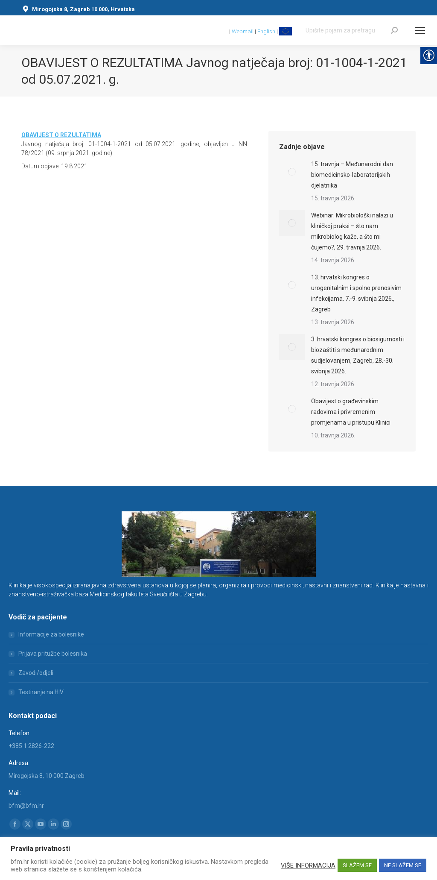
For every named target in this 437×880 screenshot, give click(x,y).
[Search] (351, 30)
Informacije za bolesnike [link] (51, 634)
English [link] (266, 31)
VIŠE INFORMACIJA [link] (308, 865)
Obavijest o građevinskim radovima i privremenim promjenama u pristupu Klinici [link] (350, 412)
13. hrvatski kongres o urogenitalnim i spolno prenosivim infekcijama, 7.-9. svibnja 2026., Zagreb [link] (356, 293)
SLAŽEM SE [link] (357, 865)
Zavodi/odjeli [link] (35, 672)
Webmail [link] (242, 31)
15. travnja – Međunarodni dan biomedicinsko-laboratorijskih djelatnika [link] (352, 175)
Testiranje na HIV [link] (41, 692)
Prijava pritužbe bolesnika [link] (52, 653)
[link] (224, 31)
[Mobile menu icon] (419, 30)
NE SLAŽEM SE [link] (402, 865)
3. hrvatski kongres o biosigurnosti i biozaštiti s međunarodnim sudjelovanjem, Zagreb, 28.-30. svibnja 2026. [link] (358, 355)
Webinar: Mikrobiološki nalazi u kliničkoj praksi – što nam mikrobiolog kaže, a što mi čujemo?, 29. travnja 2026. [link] (352, 231)
